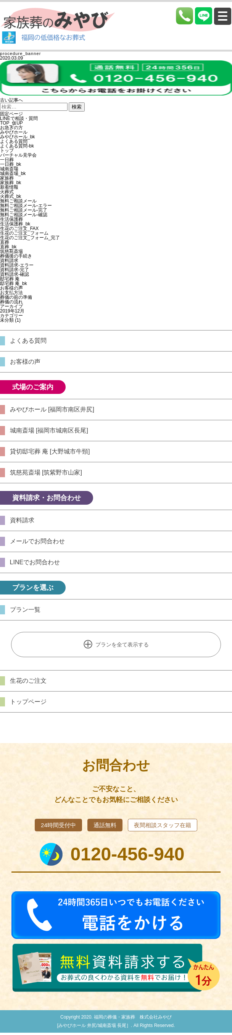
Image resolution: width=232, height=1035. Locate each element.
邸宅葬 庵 (9, 279)
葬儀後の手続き (16, 256)
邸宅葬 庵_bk (13, 283)
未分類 (7, 320)
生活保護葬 (11, 219)
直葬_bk (8, 246)
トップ (7, 150)
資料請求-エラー (17, 265)
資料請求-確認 (14, 274)
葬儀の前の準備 (16, 297)
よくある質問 (13, 141)
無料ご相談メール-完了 (23, 210)
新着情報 (9, 187)
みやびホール (13, 132)
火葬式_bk (10, 196)
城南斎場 (9, 169)
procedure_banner (20, 53)
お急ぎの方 (11, 127)
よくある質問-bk (17, 146)
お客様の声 (11, 288)
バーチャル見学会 (18, 155)
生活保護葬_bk (15, 224)
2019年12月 (12, 311)
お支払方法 (11, 292)
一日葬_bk (10, 164)
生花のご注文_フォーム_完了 (30, 237)
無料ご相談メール (18, 201)
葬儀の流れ (11, 302)
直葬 (4, 242)
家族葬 (7, 178)
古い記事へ (11, 100)
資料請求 (9, 260)
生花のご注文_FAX (19, 228)
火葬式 (7, 191)
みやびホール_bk (17, 136)
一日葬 (7, 159)
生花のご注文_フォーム (24, 233)
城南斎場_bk (13, 173)
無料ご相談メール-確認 (23, 214)
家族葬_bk (10, 182)
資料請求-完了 (14, 269)
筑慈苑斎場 (11, 251)
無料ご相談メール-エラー (26, 205)
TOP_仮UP (11, 123)
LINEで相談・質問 (19, 118)
